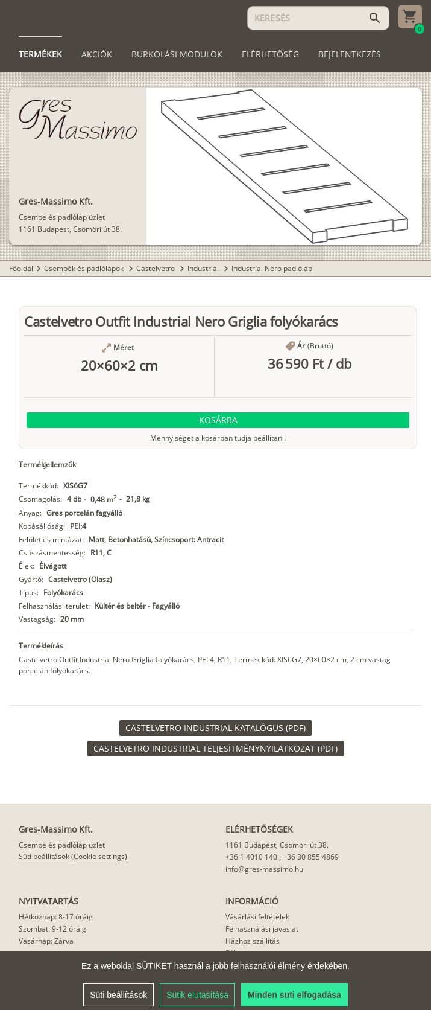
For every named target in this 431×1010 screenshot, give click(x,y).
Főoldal (21, 268)
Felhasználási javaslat (261, 929)
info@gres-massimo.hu (264, 869)
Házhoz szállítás (252, 941)
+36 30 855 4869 (311, 857)
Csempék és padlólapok (84, 268)
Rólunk (236, 953)
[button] (218, 420)
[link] (215, 728)
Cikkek (236, 965)
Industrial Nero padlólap (271, 268)
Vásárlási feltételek (257, 917)
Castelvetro (156, 268)
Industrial (204, 268)
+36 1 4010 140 (251, 857)
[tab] (40, 54)
